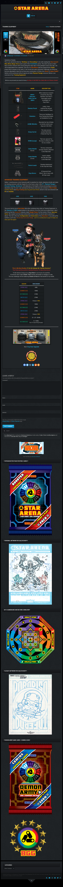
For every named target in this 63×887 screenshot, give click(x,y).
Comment (5, 380)
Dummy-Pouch (32, 108)
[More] (38, 365)
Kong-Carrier (32, 132)
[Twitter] (27, 365)
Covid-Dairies (17, 55)
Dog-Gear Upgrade (33, 347)
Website (4, 412)
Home (47, 26)
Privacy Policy (5, 421)
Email (3, 405)
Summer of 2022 (12, 210)
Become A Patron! (36, 456)
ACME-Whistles (32, 124)
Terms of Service (15, 421)
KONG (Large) (32, 141)
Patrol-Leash (32, 165)
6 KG (31, 196)
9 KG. (45, 196)
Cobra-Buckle (32, 149)
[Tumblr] (30, 365)
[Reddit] (35, 365)
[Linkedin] (33, 365)
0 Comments (24, 55)
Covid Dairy (33, 64)
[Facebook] (24, 365)
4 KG (17, 196)
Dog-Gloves (32, 173)
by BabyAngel (9, 55)
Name (3, 398)
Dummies (32, 116)
